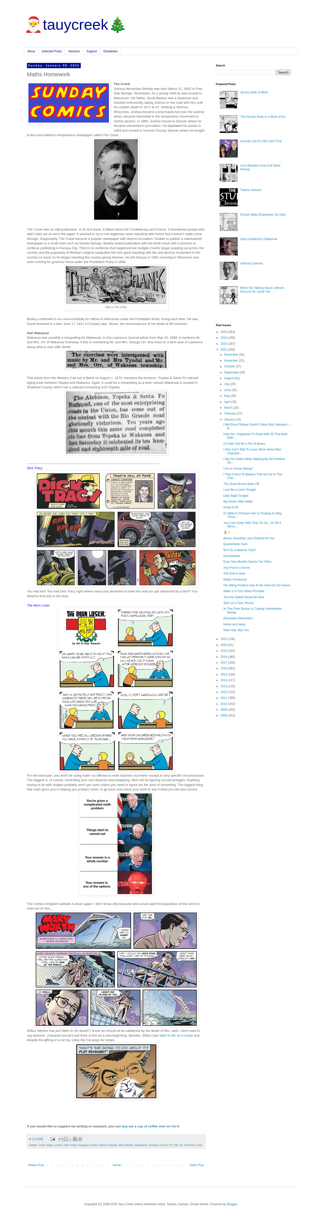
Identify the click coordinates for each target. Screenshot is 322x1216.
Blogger (232, 1204)
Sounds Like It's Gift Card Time (261, 141)
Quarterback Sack (235, 544)
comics (58, 1145)
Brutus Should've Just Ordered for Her (248, 538)
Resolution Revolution (238, 618)
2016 (224, 668)
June (227, 390)
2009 (224, 709)
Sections (74, 51)
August (229, 378)
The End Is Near (234, 573)
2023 (224, 344)
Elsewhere (110, 51)
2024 (224, 337)
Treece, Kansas (250, 190)
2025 (224, 332)
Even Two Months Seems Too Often (247, 561)
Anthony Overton (251, 263)
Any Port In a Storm (236, 567)
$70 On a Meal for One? (239, 550)
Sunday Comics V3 (160, 1145)
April (227, 402)
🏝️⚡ (227, 532)
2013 (224, 686)
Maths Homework (235, 579)
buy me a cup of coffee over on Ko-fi (150, 1126)
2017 (224, 662)
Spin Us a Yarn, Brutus (238, 603)
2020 (224, 645)
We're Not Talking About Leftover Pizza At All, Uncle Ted (262, 289)
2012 (224, 692)
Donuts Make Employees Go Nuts (263, 214)
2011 (224, 698)
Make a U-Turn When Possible (243, 591)
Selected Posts (52, 51)
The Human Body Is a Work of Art (262, 117)
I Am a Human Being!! (238, 468)
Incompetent (231, 556)
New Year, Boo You (236, 630)
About (31, 51)
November (231, 360)
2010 (224, 704)
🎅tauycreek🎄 (75, 24)
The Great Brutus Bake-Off (241, 484)
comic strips (45, 1145)
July (227, 384)
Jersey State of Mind (254, 92)
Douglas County (87, 1145)
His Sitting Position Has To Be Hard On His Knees (256, 585)
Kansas (112, 1145)
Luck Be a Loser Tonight (239, 489)
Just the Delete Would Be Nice (243, 597)
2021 (224, 639)
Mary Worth (126, 1145)
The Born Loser (193, 1145)
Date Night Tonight (235, 496)
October (230, 366)
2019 (224, 651)
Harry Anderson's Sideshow (258, 239)
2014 (224, 680)
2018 (224, 657)
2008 (224, 715)
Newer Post (36, 1165)
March (228, 407)
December (231, 354)
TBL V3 (178, 1145)
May (227, 396)
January (230, 419)
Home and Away (234, 624)
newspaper (140, 1145)
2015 (224, 674)
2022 (224, 349)
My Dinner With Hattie (238, 501)
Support (91, 51)
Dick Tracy (70, 1145)
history (103, 1145)
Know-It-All (230, 507)
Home (117, 1165)
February (230, 413)
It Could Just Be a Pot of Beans (244, 443)
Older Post (197, 1165)
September (232, 372)
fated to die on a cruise (176, 1035)
